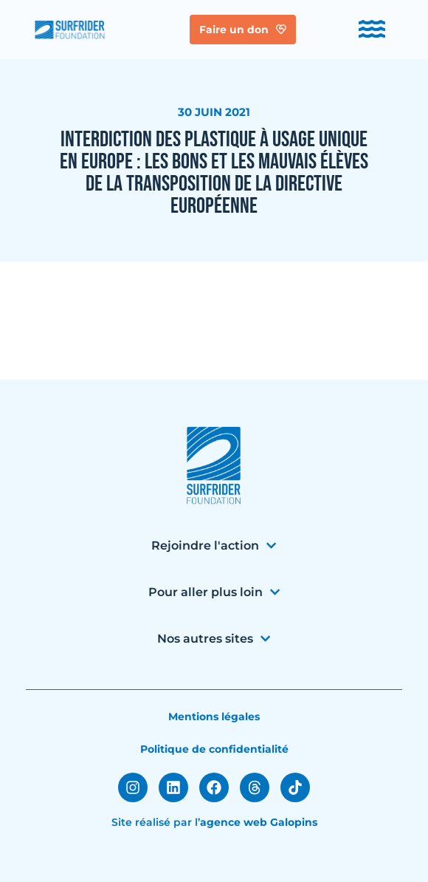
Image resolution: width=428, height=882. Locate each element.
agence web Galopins (258, 822)
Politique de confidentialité (214, 749)
